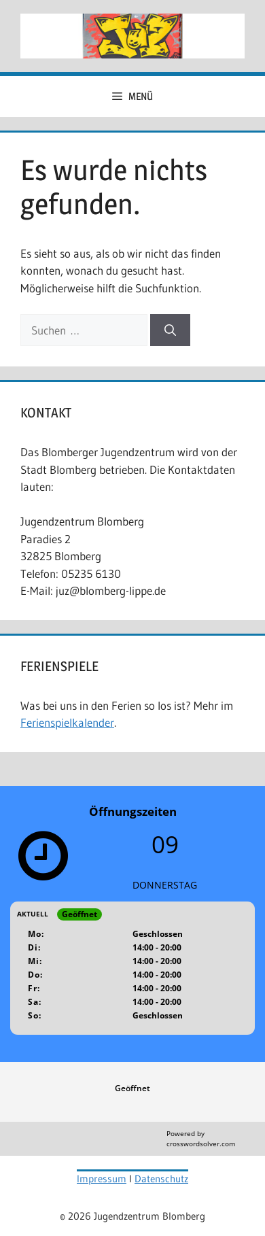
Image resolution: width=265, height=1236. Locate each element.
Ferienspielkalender (67, 722)
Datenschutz (161, 1178)
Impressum (101, 1178)
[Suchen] (170, 330)
